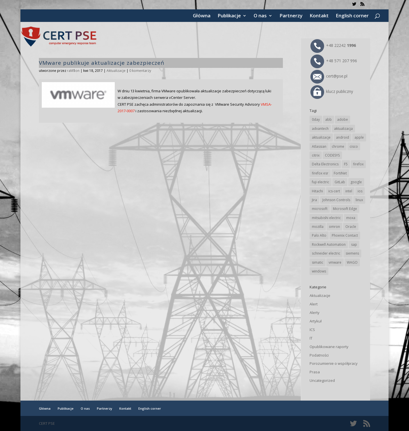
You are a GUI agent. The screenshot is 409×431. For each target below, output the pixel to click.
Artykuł (316, 321)
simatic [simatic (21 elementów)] (317, 262)
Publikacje (229, 16)
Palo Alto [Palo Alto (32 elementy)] (319, 235)
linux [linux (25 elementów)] (359, 199)
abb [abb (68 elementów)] (328, 119)
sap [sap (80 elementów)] (354, 244)
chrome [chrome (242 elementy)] (338, 146)
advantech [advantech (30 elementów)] (320, 128)
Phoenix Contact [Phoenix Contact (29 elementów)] (345, 235)
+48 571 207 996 (333, 60)
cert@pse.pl (328, 76)
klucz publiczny (331, 91)
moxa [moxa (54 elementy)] (350, 217)
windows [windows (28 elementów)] (319, 271)
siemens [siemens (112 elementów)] (352, 253)
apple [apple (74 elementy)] (359, 137)
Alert (314, 304)
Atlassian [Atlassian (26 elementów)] (319, 146)
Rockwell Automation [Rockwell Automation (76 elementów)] (329, 244)
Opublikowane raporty (329, 346)
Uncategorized (322, 380)
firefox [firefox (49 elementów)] (358, 164)
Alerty (315, 312)
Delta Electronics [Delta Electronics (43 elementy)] (325, 164)
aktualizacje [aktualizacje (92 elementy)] (321, 137)
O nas (260, 16)
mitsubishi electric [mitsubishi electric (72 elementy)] (326, 217)
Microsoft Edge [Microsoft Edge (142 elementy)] (345, 208)
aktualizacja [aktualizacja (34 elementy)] (343, 128)
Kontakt (319, 16)
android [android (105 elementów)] (342, 137)
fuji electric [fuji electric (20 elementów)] (320, 182)
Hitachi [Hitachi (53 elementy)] (317, 191)
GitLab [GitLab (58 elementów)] (340, 182)
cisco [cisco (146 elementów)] (354, 146)
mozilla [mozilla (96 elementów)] (318, 226)
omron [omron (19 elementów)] (334, 226)
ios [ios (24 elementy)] (360, 191)
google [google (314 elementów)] (356, 182)
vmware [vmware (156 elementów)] (335, 262)
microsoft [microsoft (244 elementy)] (319, 208)
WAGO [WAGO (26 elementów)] (352, 262)
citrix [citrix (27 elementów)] (316, 155)
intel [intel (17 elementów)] (348, 191)
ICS (312, 329)
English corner (352, 16)
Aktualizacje (116, 70)
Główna (201, 16)
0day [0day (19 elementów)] (316, 119)
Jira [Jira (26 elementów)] (314, 199)
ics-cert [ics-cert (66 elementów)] (334, 191)
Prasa (315, 371)
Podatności (319, 355)
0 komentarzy (140, 70)
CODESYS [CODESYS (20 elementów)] (332, 155)
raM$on (73, 70)
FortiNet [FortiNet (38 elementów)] (340, 173)
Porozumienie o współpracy (334, 363)
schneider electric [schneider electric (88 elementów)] (326, 253)
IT (311, 338)
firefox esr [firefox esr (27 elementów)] (320, 173)
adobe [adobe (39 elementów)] (342, 119)
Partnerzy (290, 16)
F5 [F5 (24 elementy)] (346, 164)
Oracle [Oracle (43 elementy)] (350, 226)
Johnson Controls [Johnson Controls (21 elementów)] (336, 199)
